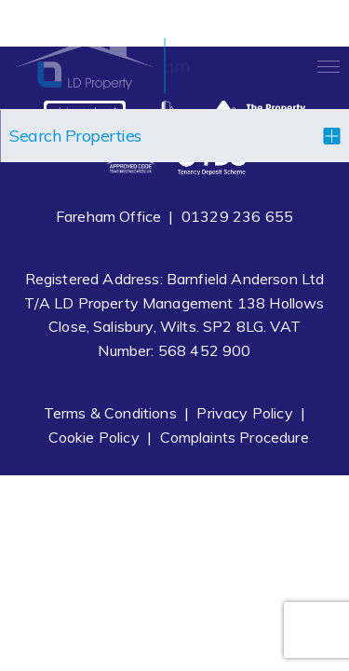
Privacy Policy (244, 413)
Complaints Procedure (234, 437)
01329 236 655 (237, 216)
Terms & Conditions (110, 413)
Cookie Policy (94, 437)
